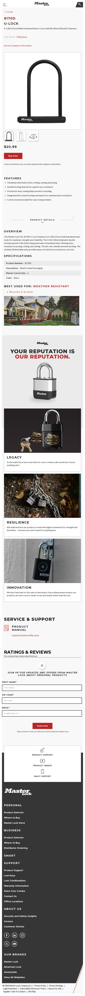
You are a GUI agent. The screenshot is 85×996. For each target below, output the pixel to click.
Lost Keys (9, 875)
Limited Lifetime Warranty (25, 635)
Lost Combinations (15, 880)
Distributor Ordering (16, 848)
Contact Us (10, 896)
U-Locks (9, 12)
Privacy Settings (56, 986)
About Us (12, 909)
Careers (8, 921)
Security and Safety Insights (20, 916)
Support (12, 863)
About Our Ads (55, 988)
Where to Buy (12, 817)
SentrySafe (10, 972)
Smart (10, 855)
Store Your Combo (14, 891)
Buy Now (13, 156)
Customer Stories (14, 926)
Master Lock (11, 961)
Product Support (13, 870)
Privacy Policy (40, 986)
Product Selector (14, 812)
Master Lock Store (14, 823)
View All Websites (14, 977)
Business (12, 830)
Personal (13, 805)
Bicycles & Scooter (21, 291)
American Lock (12, 967)
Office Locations (13, 901)
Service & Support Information (18, 45)
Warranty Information (16, 886)
